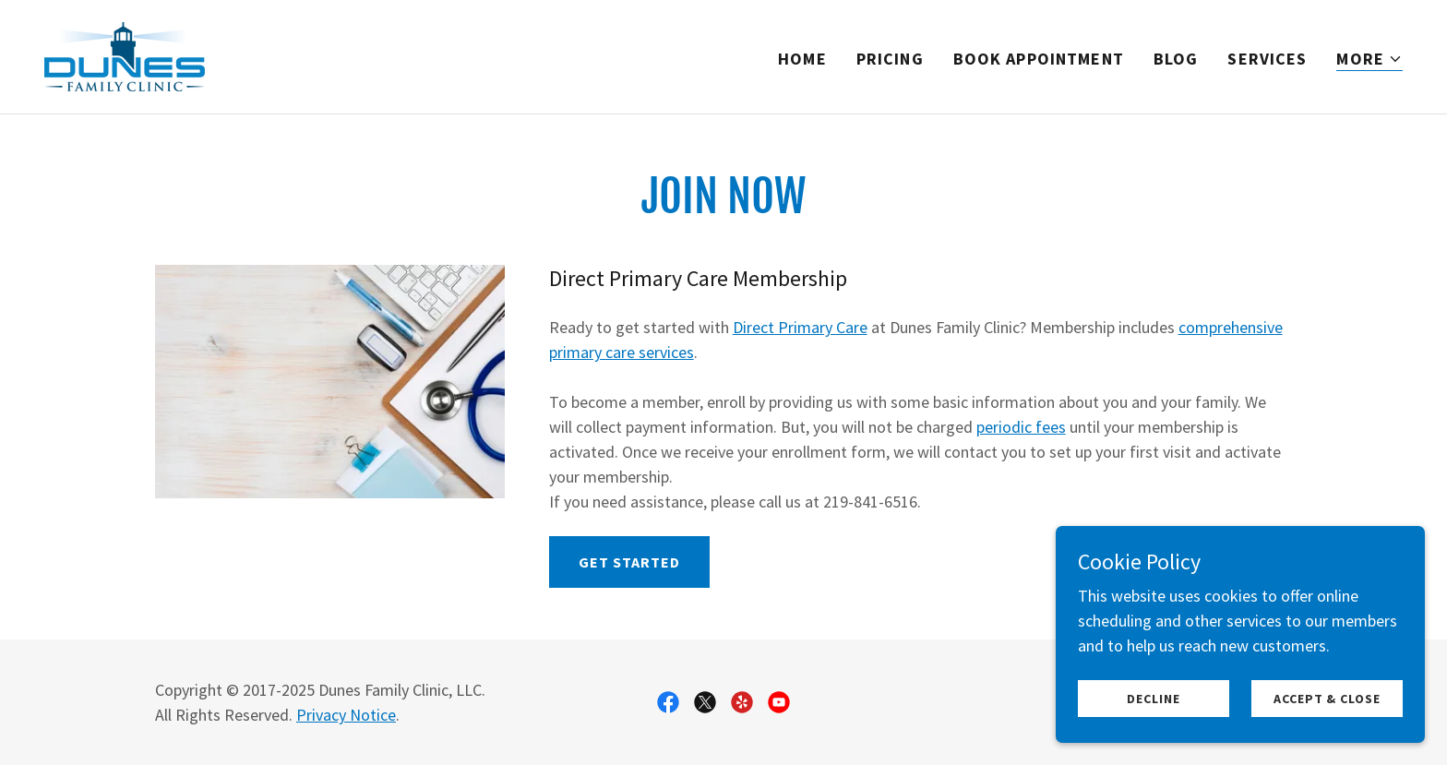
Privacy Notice (346, 714)
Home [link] (802, 58)
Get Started (629, 562)
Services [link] (1267, 58)
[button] (1369, 59)
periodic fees (1021, 426)
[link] (124, 55)
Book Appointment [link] (1038, 58)
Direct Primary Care (800, 327)
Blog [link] (1176, 58)
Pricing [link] (890, 58)
